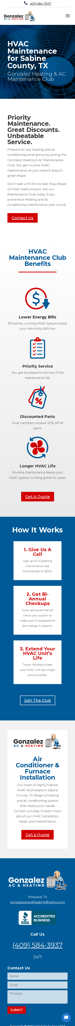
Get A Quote (37, 496)
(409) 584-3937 (37, 945)
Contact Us (23, 218)
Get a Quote (37, 834)
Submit (16, 1010)
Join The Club (37, 700)
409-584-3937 (40, 4)
